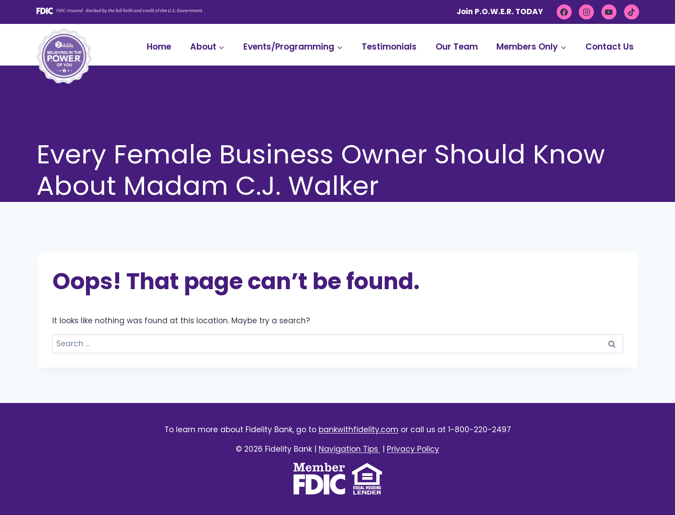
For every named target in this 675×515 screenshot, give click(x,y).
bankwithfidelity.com (358, 429)
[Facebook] (564, 11)
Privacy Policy (413, 449)
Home (159, 47)
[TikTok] (631, 11)
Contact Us (609, 47)
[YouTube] (608, 11)
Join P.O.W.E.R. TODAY (500, 11)
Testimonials (389, 47)
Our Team (457, 47)
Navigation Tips (349, 449)
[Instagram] (586, 11)
